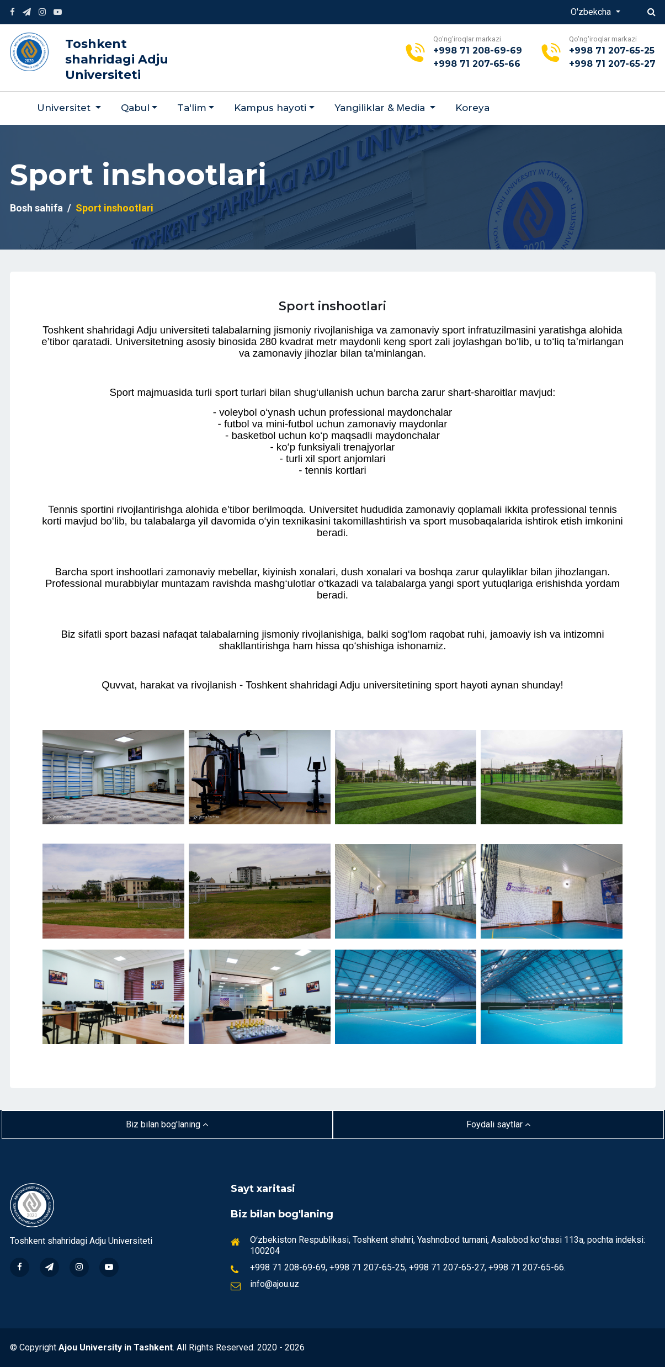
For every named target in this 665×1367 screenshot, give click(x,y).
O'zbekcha (592, 12)
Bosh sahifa (36, 208)
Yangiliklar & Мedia (381, 107)
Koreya (472, 107)
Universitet (65, 107)
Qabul (135, 107)
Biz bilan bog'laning (167, 1124)
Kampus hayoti (270, 107)
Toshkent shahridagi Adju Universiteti (116, 59)
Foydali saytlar (498, 1124)
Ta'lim (191, 107)
